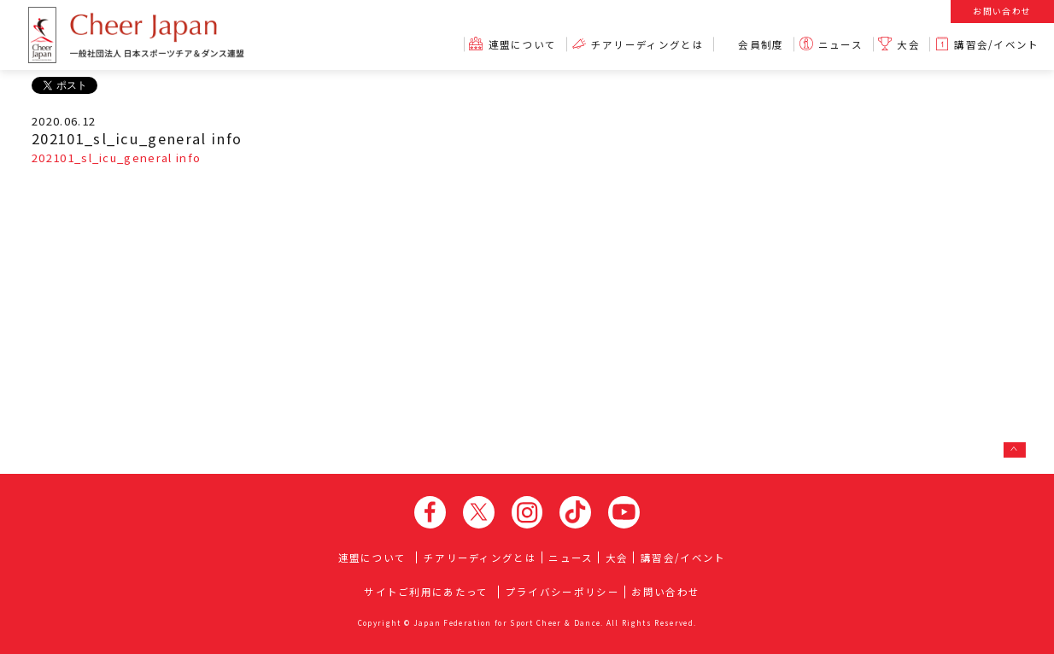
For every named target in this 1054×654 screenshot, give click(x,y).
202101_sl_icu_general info (116, 157)
